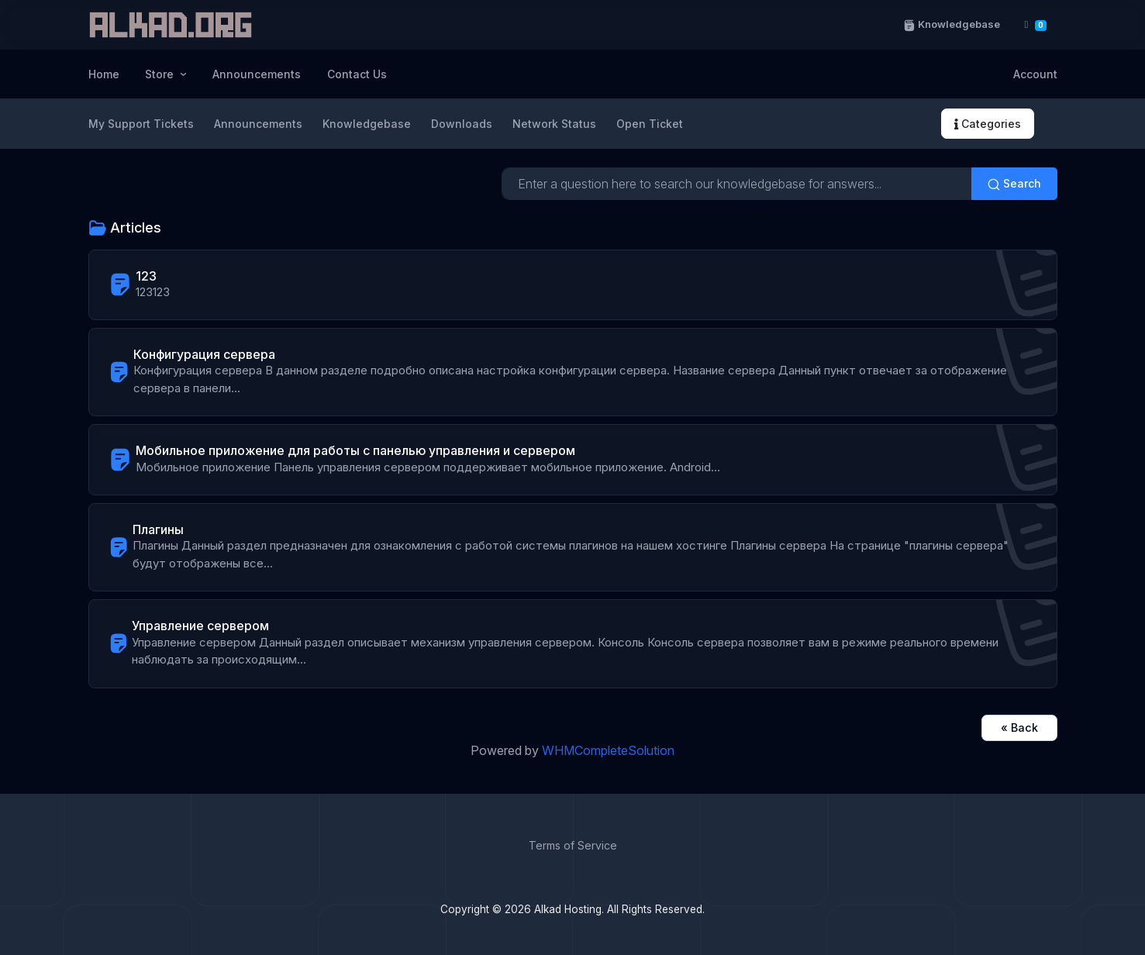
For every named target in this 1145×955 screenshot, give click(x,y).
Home (103, 74)
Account (1035, 74)
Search (1014, 184)
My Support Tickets (141, 123)
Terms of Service (573, 845)
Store (161, 74)
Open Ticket (649, 123)
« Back (1019, 727)
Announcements (256, 74)
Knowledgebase (951, 24)
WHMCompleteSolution (608, 750)
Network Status (554, 123)
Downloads (461, 123)
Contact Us (357, 74)
